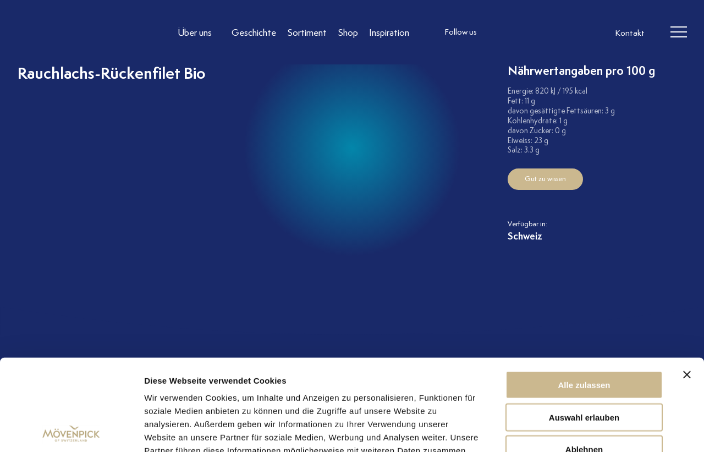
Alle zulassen (584, 293)
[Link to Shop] (348, 32)
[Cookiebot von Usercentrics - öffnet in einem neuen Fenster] (71, 430)
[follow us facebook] (521, 32)
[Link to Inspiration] (389, 32)
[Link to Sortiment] (307, 32)
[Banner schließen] (687, 283)
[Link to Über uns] (199, 32)
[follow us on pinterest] (565, 32)
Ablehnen (584, 358)
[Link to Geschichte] (254, 32)
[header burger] (678, 32)
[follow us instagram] (499, 32)
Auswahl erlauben (584, 326)
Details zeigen (585, 430)
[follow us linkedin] (543, 32)
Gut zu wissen (545, 178)
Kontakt (630, 33)
